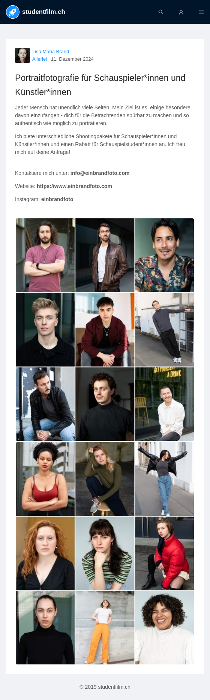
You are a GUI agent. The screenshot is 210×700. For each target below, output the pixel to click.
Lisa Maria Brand (50, 51)
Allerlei (39, 59)
